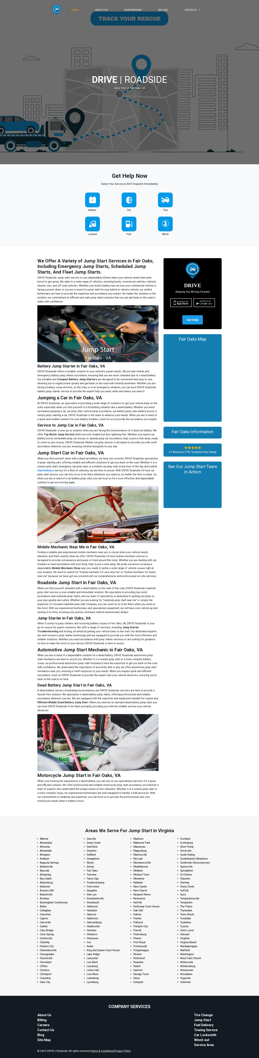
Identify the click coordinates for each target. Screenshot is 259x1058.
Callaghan (45, 910)
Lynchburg (92, 982)
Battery (92, 210)
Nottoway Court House (146, 906)
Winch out (201, 1040)
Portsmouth (140, 946)
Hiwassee (92, 938)
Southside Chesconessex (195, 862)
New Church (140, 890)
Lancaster (92, 958)
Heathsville (93, 926)
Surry (183, 894)
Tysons (184, 926)
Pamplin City (140, 926)
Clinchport (45, 974)
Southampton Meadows (194, 858)
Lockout (92, 234)
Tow (165, 210)
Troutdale (185, 918)
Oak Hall (138, 910)
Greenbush (93, 902)
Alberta (44, 838)
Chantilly (45, 942)
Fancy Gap (93, 878)
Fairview (91, 874)
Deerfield (92, 846)
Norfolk (137, 902)
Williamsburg (187, 966)
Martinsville (140, 854)
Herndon (91, 930)
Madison (138, 838)
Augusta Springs (49, 862)
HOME (75, 9)
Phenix (137, 938)
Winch (165, 234)
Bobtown (45, 886)
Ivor (89, 942)
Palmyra (138, 922)
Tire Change (203, 1015)
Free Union (93, 886)
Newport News (142, 894)
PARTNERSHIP (133, 9)
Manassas (139, 846)
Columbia (45, 978)
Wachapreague (188, 946)
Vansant (184, 934)
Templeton (186, 902)
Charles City (47, 946)
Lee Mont (92, 962)
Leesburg (92, 966)
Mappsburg (140, 850)
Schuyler (138, 982)
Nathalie (138, 882)
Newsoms (139, 898)
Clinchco (45, 970)
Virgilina (184, 938)
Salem (137, 966)
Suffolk (184, 890)
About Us (44, 1015)
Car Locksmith (205, 1035)
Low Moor (92, 974)
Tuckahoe (185, 922)
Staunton (185, 878)
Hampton (92, 910)
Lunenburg (93, 978)
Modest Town (141, 874)
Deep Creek (93, 842)
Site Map (44, 1040)
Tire (129, 210)
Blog (40, 1035)
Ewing (90, 866)
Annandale (46, 850)
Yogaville (185, 978)
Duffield (91, 854)
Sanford (137, 970)
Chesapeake (47, 954)
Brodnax (44, 898)
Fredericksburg (95, 882)
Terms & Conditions (102, 1051)
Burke (43, 906)
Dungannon (93, 858)
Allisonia (45, 846)
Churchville (46, 958)
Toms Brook (187, 914)
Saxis (136, 978)
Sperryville (186, 866)
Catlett (43, 926)
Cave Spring (47, 934)
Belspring (45, 874)
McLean (138, 858)
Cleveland (45, 962)
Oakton (137, 914)
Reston (137, 954)
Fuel (129, 234)
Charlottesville (48, 950)
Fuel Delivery (45, 470)
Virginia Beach (188, 942)
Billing (163, 9)
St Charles (186, 874)
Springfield (186, 870)
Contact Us (45, 1030)
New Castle (140, 886)
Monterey (138, 878)
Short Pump (187, 846)
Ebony (90, 862)
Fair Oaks (92, 870)
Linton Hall (93, 970)
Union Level (187, 930)
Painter (137, 918)
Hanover (91, 914)
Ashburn (44, 858)
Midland (138, 870)
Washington (187, 954)
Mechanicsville (142, 862)
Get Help (193, 320)
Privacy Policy (122, 1051)
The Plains (186, 906)
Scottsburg (186, 842)
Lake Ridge (93, 954)
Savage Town (141, 974)
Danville (91, 838)
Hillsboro (92, 934)
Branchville (46, 894)
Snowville (185, 850)
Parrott (137, 930)
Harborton (92, 918)
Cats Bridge (46, 930)
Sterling (184, 882)
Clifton (43, 966)
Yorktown (185, 982)
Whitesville (186, 962)
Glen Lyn (91, 894)
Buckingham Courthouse (54, 902)
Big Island (45, 878)
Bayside (44, 870)
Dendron (91, 850)
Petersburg (139, 934)
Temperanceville (189, 898)
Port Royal (139, 942)
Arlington (45, 854)
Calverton (45, 914)
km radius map (192, 381)
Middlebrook (140, 866)
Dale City (45, 982)
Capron (44, 918)
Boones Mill (47, 890)
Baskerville (46, 866)
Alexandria (46, 842)
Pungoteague (141, 950)
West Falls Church (190, 958)
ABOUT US (101, 9)
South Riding (187, 854)
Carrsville (45, 922)
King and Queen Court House (103, 950)
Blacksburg (46, 882)
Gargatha (92, 890)
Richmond (139, 958)
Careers (43, 1025)
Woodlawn (186, 974)
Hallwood (92, 906)
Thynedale (186, 910)
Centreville (46, 938)
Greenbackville (95, 898)
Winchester (186, 970)
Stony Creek (187, 886)
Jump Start (202, 1020)
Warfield (185, 950)
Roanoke (138, 962)
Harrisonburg (94, 922)
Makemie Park (141, 842)
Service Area (204, 1045)
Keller (90, 946)
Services (192, 9)
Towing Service (205, 1030)
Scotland (185, 838)
